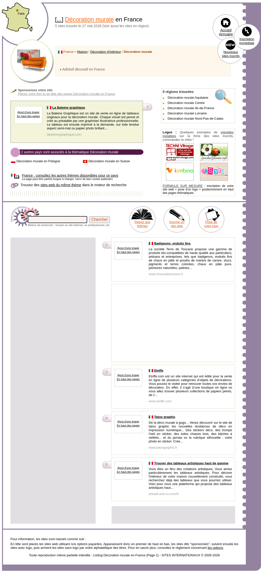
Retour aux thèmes (142, 224)
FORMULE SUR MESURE (183, 186)
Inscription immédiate (246, 41)
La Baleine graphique (68, 107)
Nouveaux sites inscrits (231, 54)
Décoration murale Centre (186, 103)
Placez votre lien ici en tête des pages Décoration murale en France (66, 94)
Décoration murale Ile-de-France (191, 108)
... (59, 19)
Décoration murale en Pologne (38, 161)
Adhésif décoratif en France (83, 69)
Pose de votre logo (211, 224)
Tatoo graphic (164, 417)
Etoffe (158, 370)
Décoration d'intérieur (105, 52)
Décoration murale (89, 19)
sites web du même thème (60, 185)
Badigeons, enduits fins (172, 243)
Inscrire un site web (177, 224)
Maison (82, 52)
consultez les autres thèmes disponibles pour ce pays (70, 175)
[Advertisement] (53, 273)
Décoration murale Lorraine (187, 113)
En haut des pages (28, 116)
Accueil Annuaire (226, 32)
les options (215, 548)
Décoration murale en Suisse (109, 161)
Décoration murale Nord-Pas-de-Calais (195, 118)
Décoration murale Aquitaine (188, 97)
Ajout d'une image (28, 112)
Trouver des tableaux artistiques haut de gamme (191, 463)
